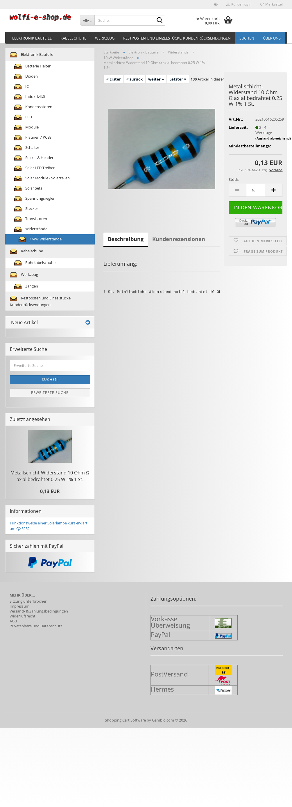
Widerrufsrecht (22, 616)
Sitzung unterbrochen (28, 601)
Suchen (246, 38)
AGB (13, 621)
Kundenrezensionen (178, 238)
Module (26, 127)
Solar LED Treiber (34, 168)
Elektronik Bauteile (32, 38)
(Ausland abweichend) (273, 138)
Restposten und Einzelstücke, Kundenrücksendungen (177, 38)
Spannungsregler (34, 198)
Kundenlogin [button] (238, 4)
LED (23, 117)
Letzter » (177, 79)
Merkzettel (271, 4)
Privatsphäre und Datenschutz (36, 626)
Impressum (19, 606)
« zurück (134, 79)
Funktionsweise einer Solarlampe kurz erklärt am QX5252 (48, 525)
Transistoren (30, 219)
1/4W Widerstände (40, 239)
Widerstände (30, 229)
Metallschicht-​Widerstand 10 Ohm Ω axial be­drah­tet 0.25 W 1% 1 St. (49, 476)
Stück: (234, 179)
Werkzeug (104, 38)
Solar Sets (28, 188)
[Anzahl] (255, 190)
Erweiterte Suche (50, 392)
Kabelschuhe (73, 38)
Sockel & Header (33, 158)
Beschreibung (126, 238)
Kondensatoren (33, 107)
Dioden (26, 76)
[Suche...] (87, 20)
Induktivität (30, 97)
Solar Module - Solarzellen (42, 178)
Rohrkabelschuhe (34, 263)
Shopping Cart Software (125, 720)
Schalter (26, 147)
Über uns (272, 38)
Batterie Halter (32, 66)
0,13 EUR (50, 491)
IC (21, 86)
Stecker (26, 209)
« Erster (113, 79)
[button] (216, 4)
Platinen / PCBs (32, 137)
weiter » (156, 79)
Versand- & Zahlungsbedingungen (39, 611)
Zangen (26, 286)
